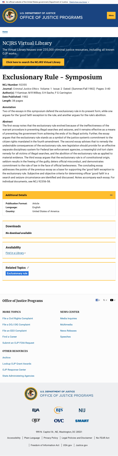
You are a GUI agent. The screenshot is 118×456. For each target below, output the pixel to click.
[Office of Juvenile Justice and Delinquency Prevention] (36, 421)
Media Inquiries (68, 318)
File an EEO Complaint (14, 330)
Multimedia (66, 324)
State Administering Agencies (18, 375)
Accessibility (13, 438)
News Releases (68, 330)
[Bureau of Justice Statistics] (59, 412)
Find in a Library (16, 252)
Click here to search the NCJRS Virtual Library (33, 62)
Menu (111, 15)
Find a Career (9, 336)
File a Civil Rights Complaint (17, 318)
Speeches (65, 336)
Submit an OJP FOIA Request (18, 342)
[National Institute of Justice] (82, 408)
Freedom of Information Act (45, 445)
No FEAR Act (102, 438)
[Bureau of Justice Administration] (35, 408)
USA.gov (67, 445)
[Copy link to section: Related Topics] (27, 267)
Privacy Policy (51, 438)
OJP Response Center (14, 369)
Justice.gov (82, 445)
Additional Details (16, 195)
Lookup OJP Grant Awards (16, 363)
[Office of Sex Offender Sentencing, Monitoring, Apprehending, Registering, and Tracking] (82, 420)
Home (5, 32)
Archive (6, 357)
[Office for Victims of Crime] (59, 420)
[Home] (51, 15)
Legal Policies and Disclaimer (77, 438)
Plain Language (32, 438)
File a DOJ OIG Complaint (16, 324)
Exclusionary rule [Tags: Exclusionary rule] (17, 273)
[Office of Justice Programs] (10, 15)
